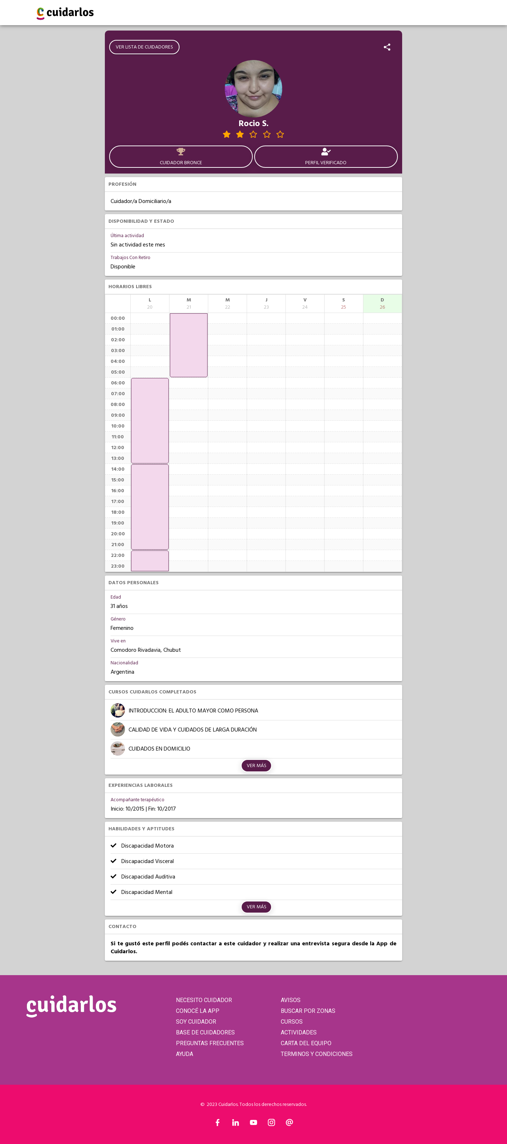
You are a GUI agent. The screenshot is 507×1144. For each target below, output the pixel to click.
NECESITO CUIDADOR (204, 1000)
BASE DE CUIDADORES (205, 1032)
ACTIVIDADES (299, 1032)
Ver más (256, 765)
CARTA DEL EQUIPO (306, 1043)
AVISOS (291, 1000)
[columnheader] (149, 304)
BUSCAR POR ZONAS (308, 1010)
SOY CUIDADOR (196, 1021)
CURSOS (292, 1021)
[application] (150, 420)
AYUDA (184, 1054)
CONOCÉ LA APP (197, 1010)
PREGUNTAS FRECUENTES (210, 1043)
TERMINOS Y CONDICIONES (317, 1054)
